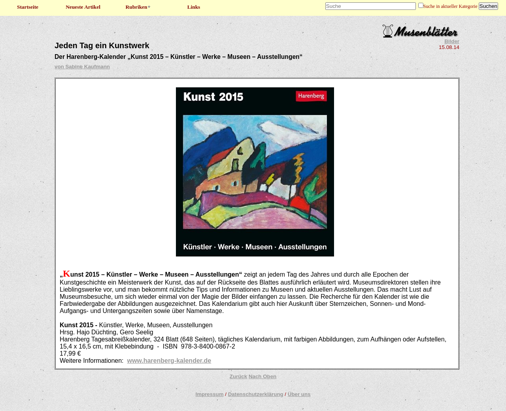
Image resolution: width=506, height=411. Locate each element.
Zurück (238, 376)
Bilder (451, 41)
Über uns (299, 394)
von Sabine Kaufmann (82, 67)
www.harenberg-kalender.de (169, 360)
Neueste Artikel (83, 7)
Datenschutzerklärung (255, 394)
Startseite (27, 7)
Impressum (209, 394)
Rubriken (138, 7)
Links (193, 7)
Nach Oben (262, 376)
